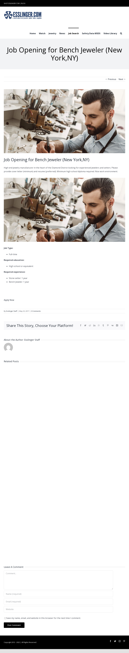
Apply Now (9, 300)
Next (121, 79)
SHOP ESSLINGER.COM (12, 3)
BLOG (23, 3)
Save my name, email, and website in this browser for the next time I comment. (43, 618)
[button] (121, 33)
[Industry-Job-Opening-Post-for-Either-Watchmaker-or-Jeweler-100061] (64, 121)
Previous (112, 79)
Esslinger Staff (11, 311)
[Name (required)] (58, 594)
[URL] (58, 609)
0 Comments (36, 311)
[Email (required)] (58, 601)
